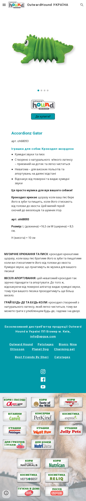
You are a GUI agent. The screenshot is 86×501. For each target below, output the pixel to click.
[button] (4, 4)
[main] (43, 171)
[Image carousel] (43, 52)
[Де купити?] (43, 116)
